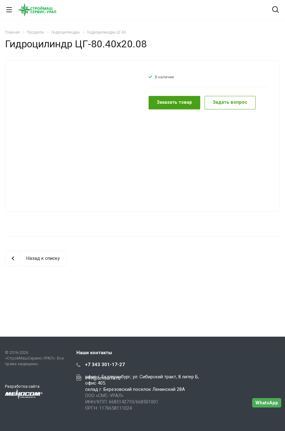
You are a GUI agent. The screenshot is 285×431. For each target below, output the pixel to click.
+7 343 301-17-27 (105, 364)
